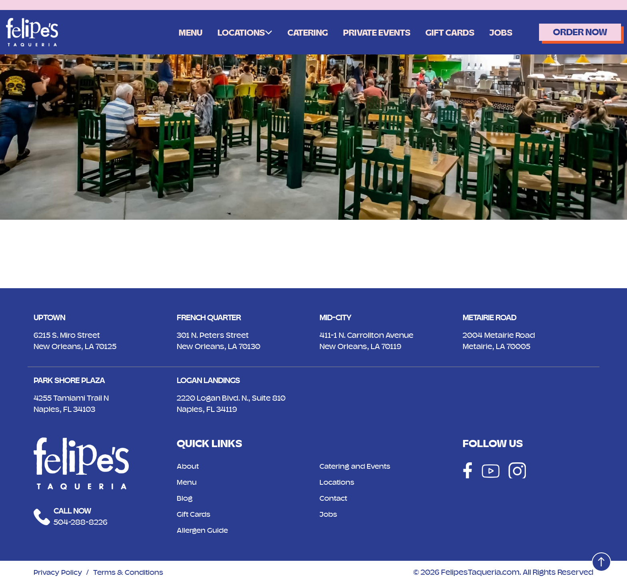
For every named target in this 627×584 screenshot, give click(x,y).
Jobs (494, 32)
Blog (185, 498)
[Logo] (32, 32)
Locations (224, 32)
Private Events (365, 32)
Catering (293, 32)
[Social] (466, 470)
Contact (334, 498)
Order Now (576, 32)
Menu (171, 32)
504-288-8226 (81, 522)
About (188, 466)
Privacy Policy (60, 572)
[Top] (600, 561)
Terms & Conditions (133, 572)
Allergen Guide (203, 530)
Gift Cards (441, 32)
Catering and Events (357, 466)
